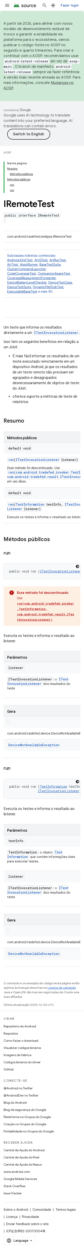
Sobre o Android (16, 1209)
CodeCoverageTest (21, 274)
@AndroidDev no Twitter (21, 1095)
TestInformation (30, 504)
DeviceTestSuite (19, 287)
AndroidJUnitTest (20, 260)
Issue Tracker (13, 1193)
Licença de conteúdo (61, 988)
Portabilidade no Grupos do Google (29, 1131)
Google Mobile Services (20, 1179)
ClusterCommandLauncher (26, 269)
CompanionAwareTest (54, 274)
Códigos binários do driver (22, 1062)
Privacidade (30, 1217)
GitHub (9, 1069)
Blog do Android (15, 1103)
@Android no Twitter (18, 1088)
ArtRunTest (58, 260)
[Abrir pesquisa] (44, 5)
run (11, 460)
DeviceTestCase (60, 283)
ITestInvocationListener (56, 333)
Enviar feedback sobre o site (27, 1224)
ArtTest (12, 265)
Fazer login (70, 5)
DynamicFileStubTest (48, 287)
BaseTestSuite (50, 265)
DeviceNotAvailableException (33, 745)
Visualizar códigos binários (22, 1048)
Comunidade (41, 1209)
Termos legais (66, 1209)
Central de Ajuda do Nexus (23, 1164)
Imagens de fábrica (17, 1055)
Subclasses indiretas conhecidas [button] (42, 274)
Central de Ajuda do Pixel (21, 1157)
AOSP (7, 152)
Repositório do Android (20, 1026)
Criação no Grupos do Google (25, 1124)
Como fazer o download (21, 1041)
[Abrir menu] (7, 5)
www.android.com (17, 1172)
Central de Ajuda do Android (24, 1150)
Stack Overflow (15, 1186)
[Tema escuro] (77, 566)
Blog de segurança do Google (25, 1110)
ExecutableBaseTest (22, 291)
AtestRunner (29, 265)
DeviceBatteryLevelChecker (27, 283)
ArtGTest (41, 260)
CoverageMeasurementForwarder (31, 278)
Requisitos (11, 1033)
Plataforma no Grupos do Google (27, 1117)
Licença (11, 1217)
